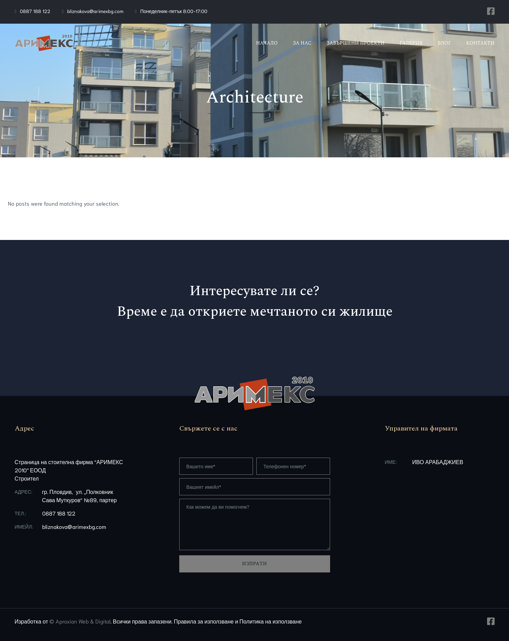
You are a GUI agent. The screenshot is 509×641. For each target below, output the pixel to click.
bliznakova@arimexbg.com (95, 11)
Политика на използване (271, 621)
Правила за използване (203, 621)
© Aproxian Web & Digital (79, 621)
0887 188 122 (35, 11)
